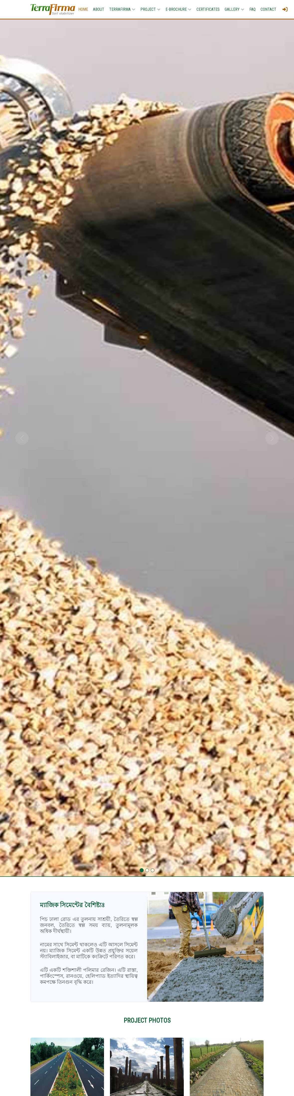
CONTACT (268, 9)
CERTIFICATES (208, 9)
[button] (22, 438)
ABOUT (98, 9)
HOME (83, 9)
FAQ (252, 9)
